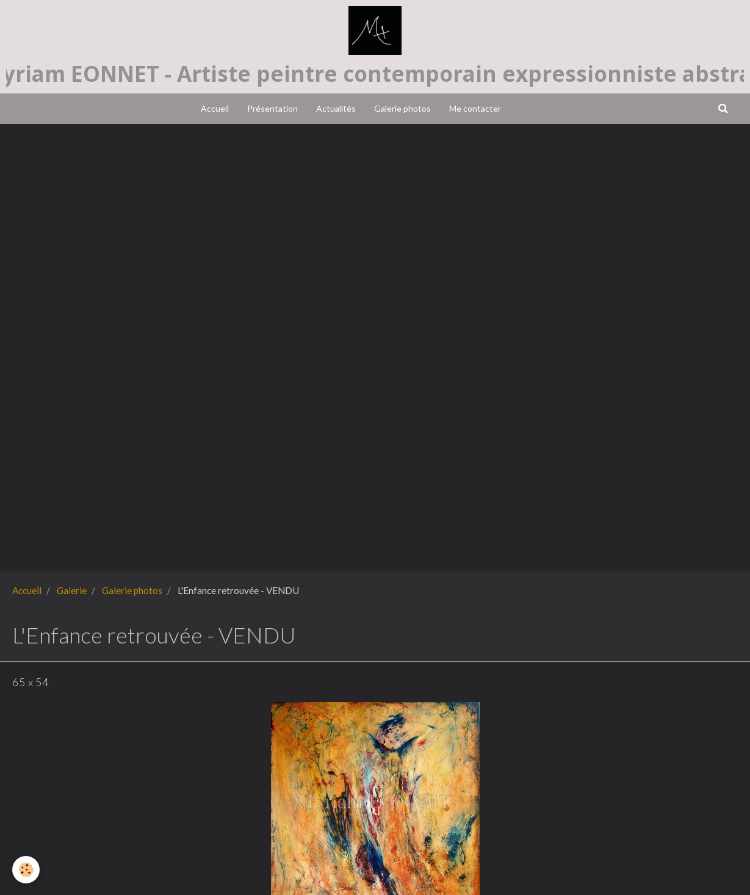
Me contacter (475, 108)
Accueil (215, 108)
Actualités (336, 108)
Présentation (272, 108)
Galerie (72, 590)
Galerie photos (402, 108)
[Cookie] (26, 869)
